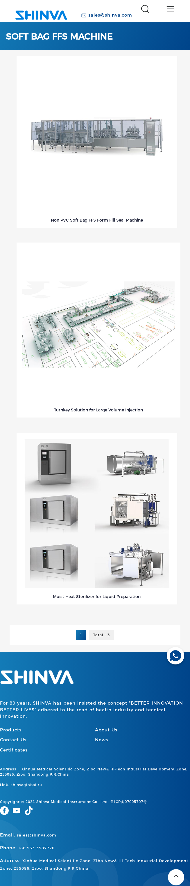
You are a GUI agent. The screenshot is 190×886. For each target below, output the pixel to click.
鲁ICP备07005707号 (128, 802)
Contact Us (13, 739)
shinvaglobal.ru (26, 785)
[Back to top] (176, 877)
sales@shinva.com (106, 15)
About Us (106, 730)
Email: (28, 835)
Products (10, 730)
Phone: (27, 847)
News (101, 739)
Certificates (14, 750)
